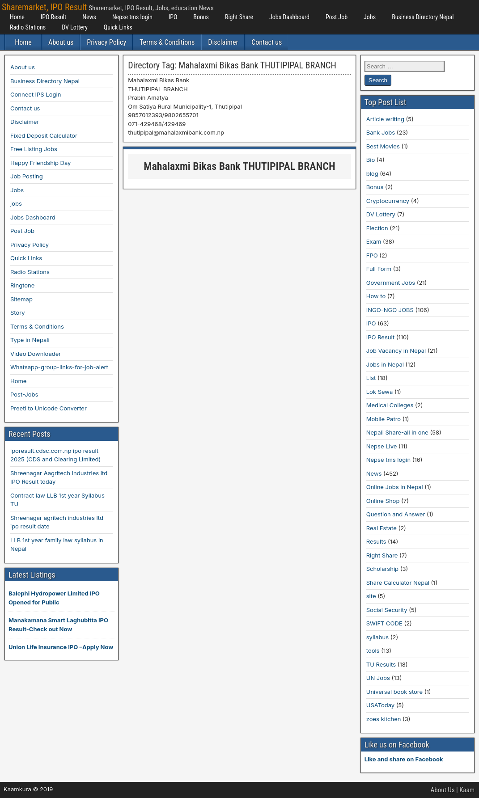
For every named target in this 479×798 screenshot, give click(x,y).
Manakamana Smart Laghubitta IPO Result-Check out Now (58, 624)
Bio (370, 159)
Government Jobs (390, 282)
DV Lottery (75, 27)
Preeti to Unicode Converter (48, 408)
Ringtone (22, 285)
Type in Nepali (30, 339)
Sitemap (21, 299)
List (371, 377)
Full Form (378, 268)
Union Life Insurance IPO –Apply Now (60, 646)
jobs (16, 203)
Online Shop (383, 500)
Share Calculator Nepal (397, 582)
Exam (374, 241)
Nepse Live (381, 446)
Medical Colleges (390, 405)
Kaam (467, 790)
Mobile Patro (383, 418)
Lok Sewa (379, 391)
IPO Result (53, 17)
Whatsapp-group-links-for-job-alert (59, 367)
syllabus (377, 637)
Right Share (239, 17)
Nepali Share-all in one (397, 432)
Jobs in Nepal (385, 364)
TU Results (381, 664)
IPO (173, 17)
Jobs (370, 17)
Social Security (386, 609)
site (371, 596)
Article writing (385, 118)
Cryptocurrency (387, 200)
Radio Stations (28, 27)
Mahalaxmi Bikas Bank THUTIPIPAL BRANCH (239, 166)
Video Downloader (35, 353)
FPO (372, 255)
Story (17, 312)
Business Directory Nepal (423, 17)
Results (376, 541)
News (89, 17)
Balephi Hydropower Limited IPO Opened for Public (54, 598)
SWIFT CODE (384, 623)
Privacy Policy (106, 42)
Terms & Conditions (167, 42)
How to (376, 296)
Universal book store (394, 691)
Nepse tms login (132, 17)
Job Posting (26, 176)
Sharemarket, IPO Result (44, 7)
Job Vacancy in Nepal (396, 350)
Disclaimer (223, 42)
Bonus (201, 17)
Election (377, 228)
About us (60, 42)
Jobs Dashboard (289, 17)
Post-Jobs (24, 394)
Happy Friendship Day (40, 162)
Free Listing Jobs (33, 148)
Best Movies (383, 146)
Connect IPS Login (35, 94)
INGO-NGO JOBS (390, 309)
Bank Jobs (380, 132)
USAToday (380, 705)
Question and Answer (395, 514)
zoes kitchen (383, 718)
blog (372, 173)
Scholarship (382, 568)
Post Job (337, 17)
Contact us (266, 42)
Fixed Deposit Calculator (43, 135)
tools (373, 650)
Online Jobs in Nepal (394, 486)
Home (17, 17)
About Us (443, 790)
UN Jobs (378, 677)
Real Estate (381, 528)
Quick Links (118, 27)
